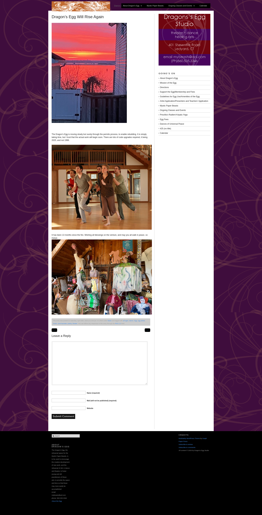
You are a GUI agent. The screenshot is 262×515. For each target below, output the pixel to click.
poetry (70, 323)
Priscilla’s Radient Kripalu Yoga (173, 115)
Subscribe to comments (187, 447)
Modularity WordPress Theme (189, 438)
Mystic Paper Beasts (155, 6)
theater (75, 323)
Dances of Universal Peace (172, 124)
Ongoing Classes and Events (181, 6)
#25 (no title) (165, 128)
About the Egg (57, 501)
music (55, 323)
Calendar (203, 6)
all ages (125, 321)
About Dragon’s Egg (131, 6)
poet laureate (62, 323)
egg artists (141, 321)
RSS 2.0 (118, 323)
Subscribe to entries (186, 444)
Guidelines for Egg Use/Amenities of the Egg (180, 96)
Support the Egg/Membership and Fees (177, 92)
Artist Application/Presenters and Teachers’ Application (184, 101)
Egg (135, 321)
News (109, 321)
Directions (164, 87)
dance (131, 321)
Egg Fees (164, 119)
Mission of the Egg (168, 83)
